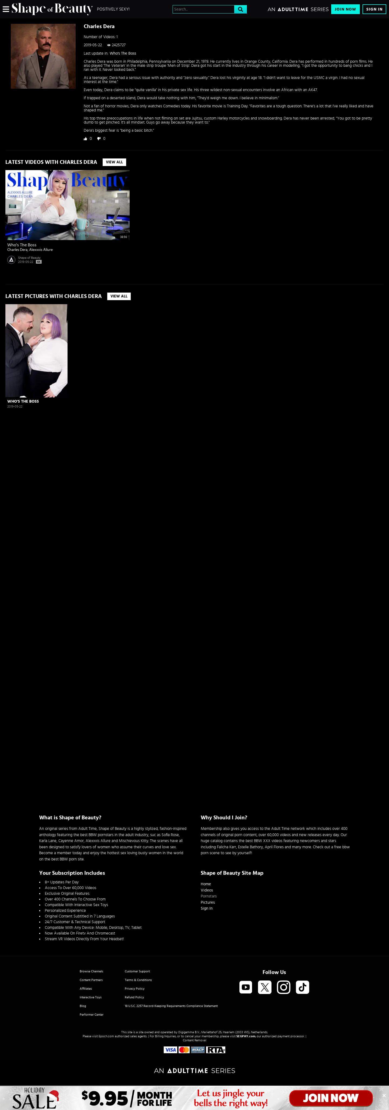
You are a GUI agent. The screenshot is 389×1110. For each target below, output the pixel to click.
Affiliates (86, 988)
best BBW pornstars (96, 835)
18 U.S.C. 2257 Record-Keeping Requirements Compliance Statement (171, 1006)
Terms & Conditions (138, 980)
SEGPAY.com (245, 1036)
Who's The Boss (123, 53)
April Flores (274, 847)
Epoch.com (106, 1036)
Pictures (208, 902)
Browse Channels (91, 971)
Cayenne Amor (71, 841)
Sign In (374, 9)
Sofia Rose (170, 835)
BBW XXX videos (268, 841)
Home (206, 884)
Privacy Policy (135, 988)
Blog (83, 1006)
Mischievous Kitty (133, 841)
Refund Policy (134, 997)
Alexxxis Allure (41, 250)
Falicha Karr (226, 847)
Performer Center (91, 1014)
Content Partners (91, 980)
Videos (207, 890)
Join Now (345, 9)
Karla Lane (47, 841)
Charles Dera (17, 250)
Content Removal (194, 1040)
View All (114, 162)
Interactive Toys (91, 997)
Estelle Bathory (250, 847)
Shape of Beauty (29, 257)
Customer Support (137, 971)
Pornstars (209, 896)
